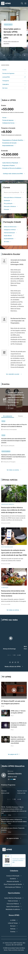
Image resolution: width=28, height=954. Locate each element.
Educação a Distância (11, 206)
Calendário (14, 84)
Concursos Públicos (13, 903)
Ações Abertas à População (12, 898)
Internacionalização (10, 232)
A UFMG (12, 920)
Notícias (12, 929)
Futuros (20, 416)
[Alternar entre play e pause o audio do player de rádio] (3, 775)
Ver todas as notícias (14, 610)
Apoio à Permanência (12, 906)
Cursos (14, 69)
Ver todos (7, 241)
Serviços (14, 88)
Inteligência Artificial (11, 229)
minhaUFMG (14, 77)
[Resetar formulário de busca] (23, 192)
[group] (10, 638)
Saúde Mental (9, 235)
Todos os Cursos (13, 901)
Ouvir (3, 815)
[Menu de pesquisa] (22, 3)
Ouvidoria (13, 878)
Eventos (12, 931)
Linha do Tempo (13, 923)
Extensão (7, 209)
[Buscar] (21, 192)
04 (20, 55)
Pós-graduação (9, 203)
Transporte (14, 80)
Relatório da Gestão (13, 881)
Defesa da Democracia (11, 226)
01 (4, 55)
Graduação (8, 200)
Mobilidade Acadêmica (13, 909)
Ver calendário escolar (14, 374)
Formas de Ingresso (14, 73)
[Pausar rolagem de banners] (24, 55)
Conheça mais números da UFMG (14, 173)
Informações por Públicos (13, 887)
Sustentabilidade (10, 238)
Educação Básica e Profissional (13, 197)
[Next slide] (19, 655)
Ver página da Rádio (14, 838)
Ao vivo (10, 771)
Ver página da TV (14, 754)
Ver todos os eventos (14, 470)
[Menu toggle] (25, 3)
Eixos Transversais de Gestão (13, 884)
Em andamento (7, 416)
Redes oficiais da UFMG (14, 666)
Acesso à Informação (12, 876)
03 (15, 55)
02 (9, 55)
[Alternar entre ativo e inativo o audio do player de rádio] (9, 779)
